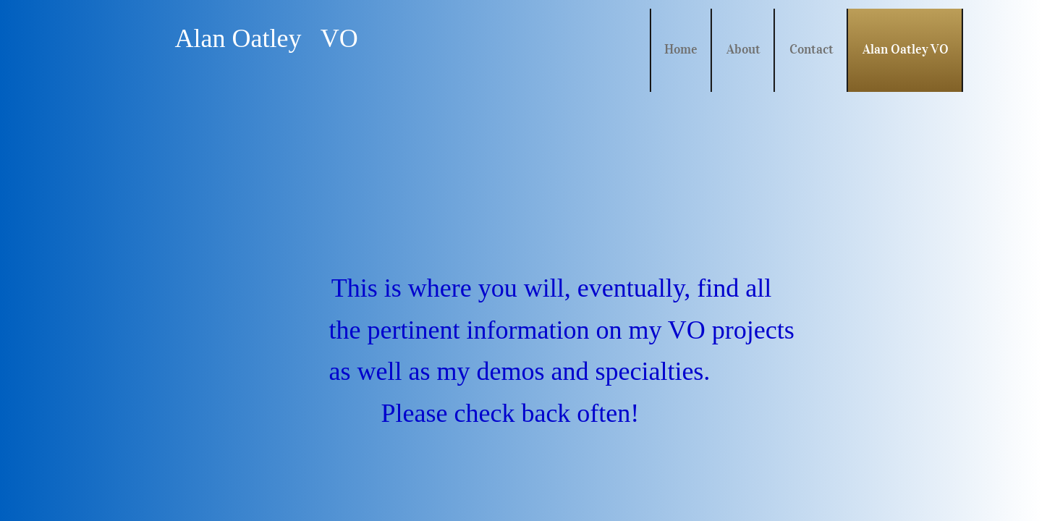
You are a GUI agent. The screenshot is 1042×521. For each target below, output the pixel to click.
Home (681, 49)
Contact (811, 49)
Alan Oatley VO (906, 49)
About (744, 49)
